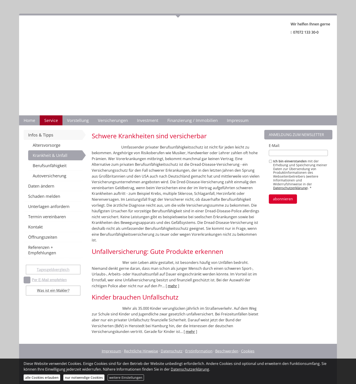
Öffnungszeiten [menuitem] (42, 237)
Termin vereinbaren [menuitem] (47, 216)
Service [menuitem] (51, 120)
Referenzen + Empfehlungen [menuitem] (42, 250)
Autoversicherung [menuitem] (49, 175)
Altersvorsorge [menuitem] (46, 145)
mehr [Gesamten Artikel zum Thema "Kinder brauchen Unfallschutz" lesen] (190, 331)
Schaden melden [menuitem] (44, 196)
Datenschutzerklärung (290, 188)
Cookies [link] (248, 351)
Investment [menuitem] (147, 120)
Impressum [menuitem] (238, 120)
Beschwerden (226, 351)
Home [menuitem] (29, 120)
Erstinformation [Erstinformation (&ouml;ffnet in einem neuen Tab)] (199, 351)
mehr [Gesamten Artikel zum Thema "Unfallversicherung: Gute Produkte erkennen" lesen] (172, 285)
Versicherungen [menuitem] (113, 120)
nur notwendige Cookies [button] (84, 377)
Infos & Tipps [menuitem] (40, 135)
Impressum (111, 351)
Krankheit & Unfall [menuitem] (50, 155)
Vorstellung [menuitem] (78, 120)
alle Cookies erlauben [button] (42, 377)
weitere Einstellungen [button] (125, 377)
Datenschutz (172, 351)
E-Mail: (274, 145)
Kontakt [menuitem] (35, 227)
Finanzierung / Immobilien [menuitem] (192, 120)
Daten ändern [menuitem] (41, 186)
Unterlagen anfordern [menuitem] (48, 206)
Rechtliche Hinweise (141, 351)
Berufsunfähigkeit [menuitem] (50, 165)
